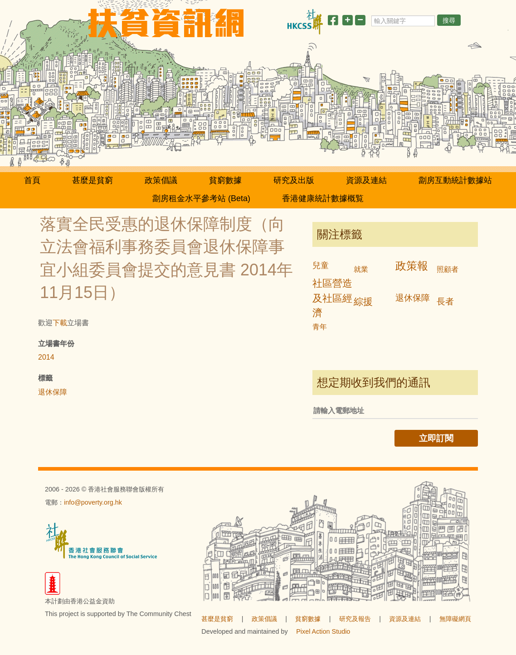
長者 (445, 301)
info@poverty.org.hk (93, 502)
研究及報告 (355, 618)
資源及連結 (366, 180)
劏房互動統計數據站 (455, 180)
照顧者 (447, 269)
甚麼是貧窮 (92, 180)
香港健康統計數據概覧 (323, 198)
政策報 (411, 266)
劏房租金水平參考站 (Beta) (201, 198)
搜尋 (449, 20)
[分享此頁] (333, 21)
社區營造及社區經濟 (332, 298)
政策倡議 (161, 180)
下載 (60, 323)
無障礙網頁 (455, 618)
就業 (361, 269)
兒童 (320, 265)
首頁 (32, 180)
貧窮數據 (225, 180)
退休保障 (52, 392)
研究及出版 (293, 180)
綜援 (363, 301)
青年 (319, 327)
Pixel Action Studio (323, 631)
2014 (46, 357)
